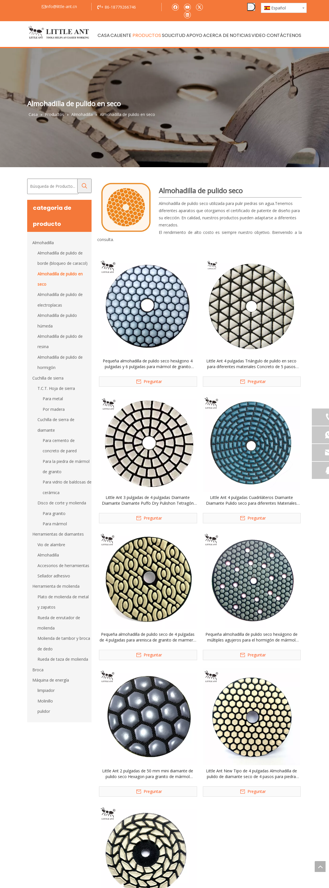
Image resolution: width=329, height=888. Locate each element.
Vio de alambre (51, 544)
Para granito (54, 513)
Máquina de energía (50, 680)
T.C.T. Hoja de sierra (56, 388)
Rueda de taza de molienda (62, 659)
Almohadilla (43, 242)
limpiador (46, 690)
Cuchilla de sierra (48, 378)
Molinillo (45, 701)
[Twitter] (199, 7)
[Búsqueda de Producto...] (52, 186)
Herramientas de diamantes (58, 534)
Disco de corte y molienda (61, 503)
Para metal (53, 398)
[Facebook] (175, 7)
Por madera (54, 409)
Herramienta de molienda (56, 586)
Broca (37, 669)
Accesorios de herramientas (63, 565)
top (320, 866)
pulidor (43, 711)
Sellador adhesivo (53, 576)
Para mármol (55, 523)
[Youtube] (187, 7)
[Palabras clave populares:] (251, 7)
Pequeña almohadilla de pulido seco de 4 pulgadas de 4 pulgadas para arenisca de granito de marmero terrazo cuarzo (148, 637)
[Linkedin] (187, 14)
